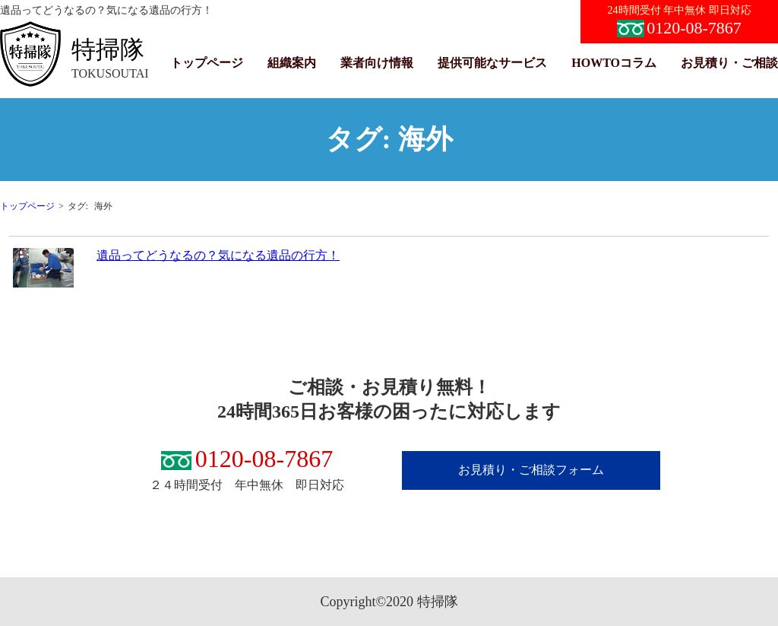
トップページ (206, 62)
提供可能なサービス (492, 62)
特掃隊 (107, 49)
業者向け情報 (376, 62)
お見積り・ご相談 (729, 62)
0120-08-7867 (679, 27)
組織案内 (291, 62)
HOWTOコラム (613, 62)
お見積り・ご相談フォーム (531, 469)
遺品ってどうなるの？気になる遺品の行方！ (218, 255)
